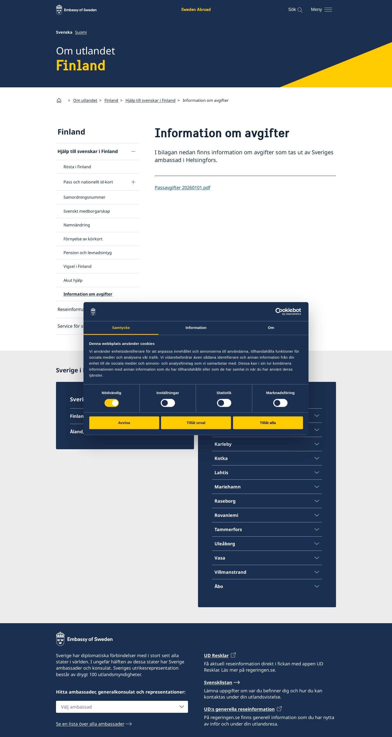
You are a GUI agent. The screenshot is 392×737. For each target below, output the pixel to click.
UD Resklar (216, 655)
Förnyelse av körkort (83, 239)
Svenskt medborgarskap (87, 211)
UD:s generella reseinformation (239, 709)
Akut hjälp (73, 280)
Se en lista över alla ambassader (90, 724)
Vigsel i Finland (78, 266)
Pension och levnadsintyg (88, 252)
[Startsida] (61, 100)
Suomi (81, 32)
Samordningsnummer (85, 197)
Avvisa (124, 423)
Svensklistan (218, 682)
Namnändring (77, 225)
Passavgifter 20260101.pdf (182, 187)
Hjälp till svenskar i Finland (151, 100)
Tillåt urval (196, 423)
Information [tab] (196, 328)
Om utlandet (85, 100)
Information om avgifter (88, 294)
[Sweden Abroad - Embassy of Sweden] (81, 9)
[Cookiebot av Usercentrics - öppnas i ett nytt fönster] (281, 311)
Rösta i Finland (77, 166)
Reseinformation (75, 309)
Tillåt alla (268, 423)
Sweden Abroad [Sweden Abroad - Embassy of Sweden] (196, 9)
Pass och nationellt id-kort (88, 182)
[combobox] (122, 707)
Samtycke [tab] (121, 328)
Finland (111, 100)
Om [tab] (271, 328)
